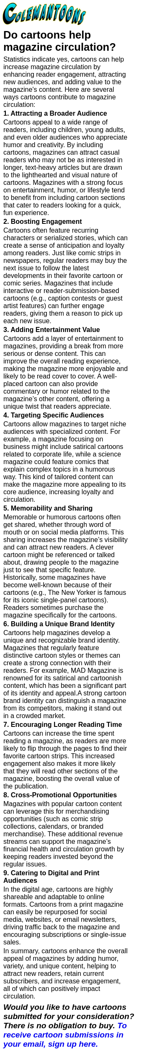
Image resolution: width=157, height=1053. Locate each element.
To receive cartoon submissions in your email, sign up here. (65, 1034)
